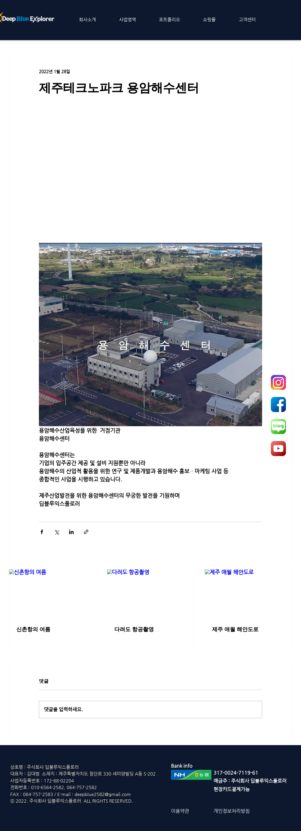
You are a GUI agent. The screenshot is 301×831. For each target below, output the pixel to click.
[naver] (278, 426)
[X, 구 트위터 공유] (56, 532)
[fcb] (278, 404)
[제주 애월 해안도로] (248, 593)
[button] (87, 19)
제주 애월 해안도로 (235, 629)
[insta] (278, 382)
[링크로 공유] (86, 532)
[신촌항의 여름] (52, 593)
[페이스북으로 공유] (42, 532)
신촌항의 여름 (33, 629)
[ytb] (278, 448)
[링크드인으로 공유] (71, 532)
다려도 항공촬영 (134, 629)
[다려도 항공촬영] (150, 593)
